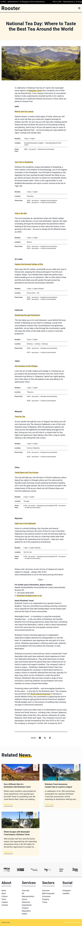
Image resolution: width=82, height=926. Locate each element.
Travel (44, 902)
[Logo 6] (75, 869)
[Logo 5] (61, 869)
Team (4, 899)
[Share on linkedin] (40, 738)
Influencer (26, 902)
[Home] (11, 8)
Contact (5, 905)
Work (4, 893)
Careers (5, 902)
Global (24, 914)
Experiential (27, 905)
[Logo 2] (20, 869)
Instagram (67, 891)
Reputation (26, 911)
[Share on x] (45, 738)
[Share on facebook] (50, 738)
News (4, 891)
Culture (4, 896)
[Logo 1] (7, 869)
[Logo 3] (34, 869)
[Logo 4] (48, 869)
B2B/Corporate (48, 893)
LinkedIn (66, 893)
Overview (25, 891)
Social (24, 899)
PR (23, 893)
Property (45, 899)
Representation (28, 896)
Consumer (46, 896)
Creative (25, 908)
